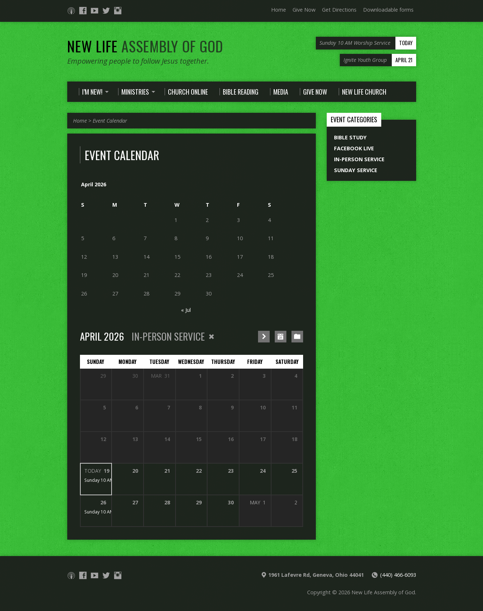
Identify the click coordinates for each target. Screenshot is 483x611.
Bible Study (350, 137)
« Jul (186, 309)
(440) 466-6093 (398, 574)
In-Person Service (359, 159)
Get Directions (339, 9)
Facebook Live (354, 148)
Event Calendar (110, 120)
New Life (145, 45)
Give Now (304, 9)
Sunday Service (355, 170)
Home (278, 9)
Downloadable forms (388, 9)
